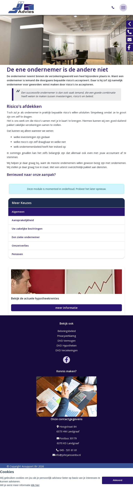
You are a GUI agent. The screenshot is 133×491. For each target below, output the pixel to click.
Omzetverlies (20, 245)
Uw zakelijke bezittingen (27, 228)
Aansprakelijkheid (23, 220)
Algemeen (18, 211)
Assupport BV (30, 466)
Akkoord (117, 483)
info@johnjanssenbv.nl (66, 455)
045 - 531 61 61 (66, 450)
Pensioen (17, 254)
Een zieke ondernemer (26, 237)
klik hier (35, 488)
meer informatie (66, 308)
